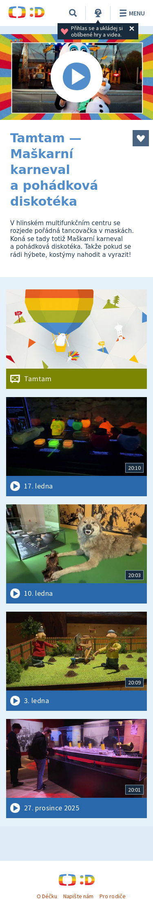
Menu (131, 13)
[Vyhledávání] (73, 13)
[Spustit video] (76, 77)
